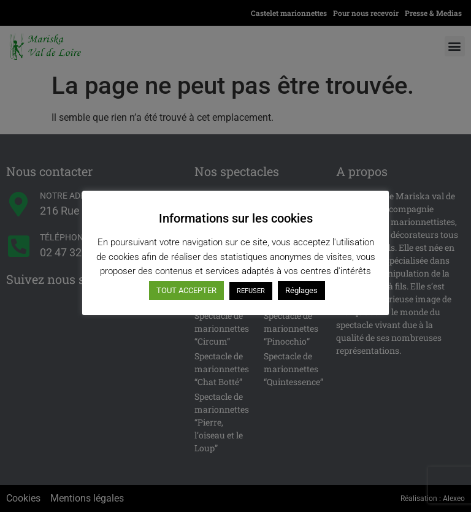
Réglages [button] (301, 290)
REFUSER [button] (251, 291)
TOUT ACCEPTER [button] (186, 290)
